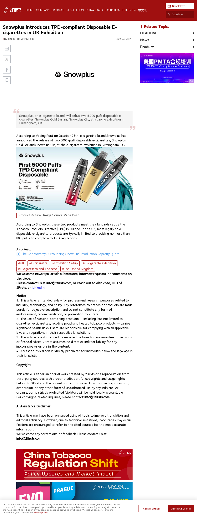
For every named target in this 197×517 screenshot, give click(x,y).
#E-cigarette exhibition (99, 263)
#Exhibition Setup (65, 263)
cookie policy (41, 512)
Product (147, 47)
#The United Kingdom (77, 269)
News (144, 40)
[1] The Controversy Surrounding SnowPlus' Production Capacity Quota (67, 254)
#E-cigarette (38, 263)
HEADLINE (148, 33)
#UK (21, 263)
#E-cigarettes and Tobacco (37, 269)
